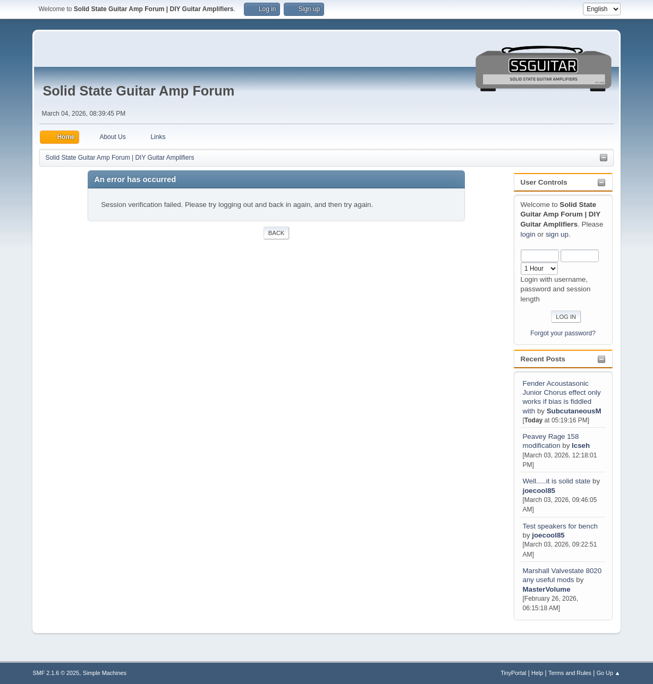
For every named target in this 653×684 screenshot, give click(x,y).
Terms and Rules (569, 673)
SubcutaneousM (574, 411)
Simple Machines (104, 673)
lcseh (581, 445)
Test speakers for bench (560, 526)
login (528, 234)
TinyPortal (513, 673)
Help (537, 673)
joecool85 (538, 491)
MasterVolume (546, 589)
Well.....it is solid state (557, 481)
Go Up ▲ (609, 673)
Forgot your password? (563, 333)
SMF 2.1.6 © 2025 (55, 673)
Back (276, 233)
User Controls (544, 182)
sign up (557, 234)
